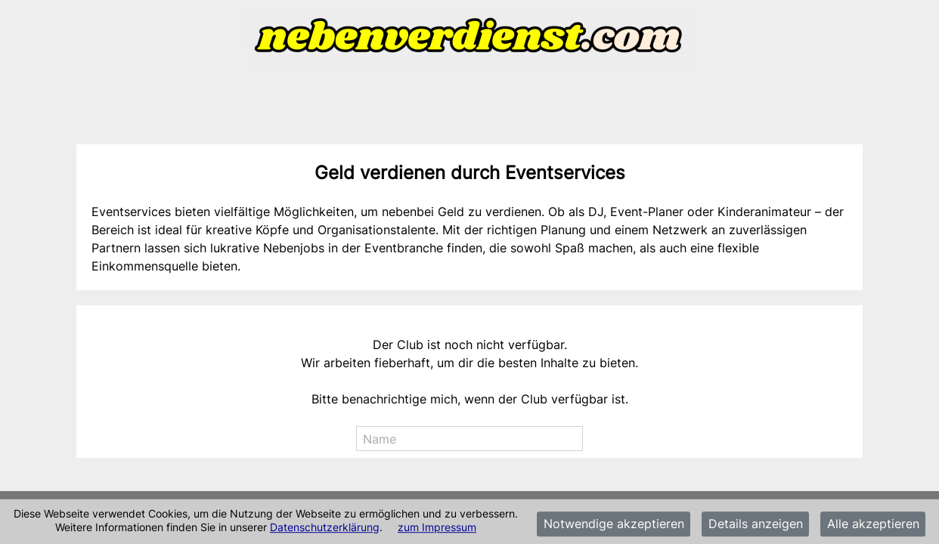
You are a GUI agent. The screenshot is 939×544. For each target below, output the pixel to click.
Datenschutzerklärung (325, 527)
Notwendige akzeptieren (614, 524)
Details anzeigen (755, 524)
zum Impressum (437, 527)
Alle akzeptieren (873, 524)
